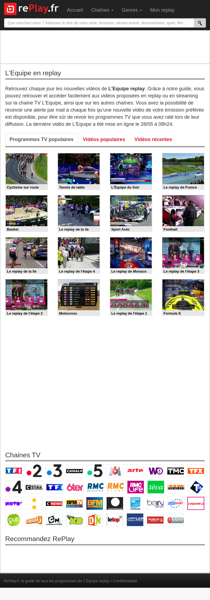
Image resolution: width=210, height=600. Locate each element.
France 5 (94, 470)
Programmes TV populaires (42, 139)
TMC (175, 470)
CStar (34, 487)
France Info (33, 503)
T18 (196, 487)
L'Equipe (195, 503)
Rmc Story (115, 487)
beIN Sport (155, 503)
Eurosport (175, 503)
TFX (195, 470)
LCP (135, 519)
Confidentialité (125, 581)
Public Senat (155, 519)
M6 (114, 470)
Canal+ (74, 470)
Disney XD (74, 519)
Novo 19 (13, 503)
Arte (135, 470)
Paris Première (176, 487)
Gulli (13, 519)
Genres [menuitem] (132, 10)
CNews (54, 503)
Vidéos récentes (153, 139)
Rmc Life (135, 487)
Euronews (114, 503)
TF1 (13, 470)
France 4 (13, 487)
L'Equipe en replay (33, 73)
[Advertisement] (105, 46)
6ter (74, 487)
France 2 (33, 470)
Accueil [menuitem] (75, 10)
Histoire (175, 519)
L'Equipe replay (96, 581)
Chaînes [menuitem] (102, 10)
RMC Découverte (95, 487)
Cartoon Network (54, 519)
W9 (155, 470)
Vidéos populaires (104, 139)
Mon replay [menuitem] (162, 10)
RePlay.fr (11, 581)
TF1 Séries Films (54, 487)
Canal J (33, 519)
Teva (155, 487)
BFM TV (74, 503)
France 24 (135, 503)
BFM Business (94, 503)
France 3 (54, 470)
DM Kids (94, 519)
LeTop (114, 519)
